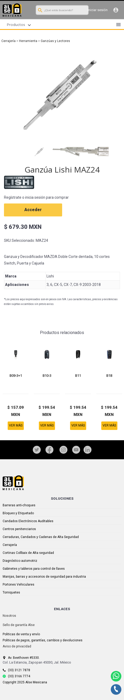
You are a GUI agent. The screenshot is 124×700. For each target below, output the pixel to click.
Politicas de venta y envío (21, 634)
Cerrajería (8, 41)
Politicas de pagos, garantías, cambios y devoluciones (42, 640)
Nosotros (9, 616)
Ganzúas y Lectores (55, 41)
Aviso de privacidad (17, 646)
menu (118, 24)
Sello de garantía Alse (19, 625)
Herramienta (28, 41)
